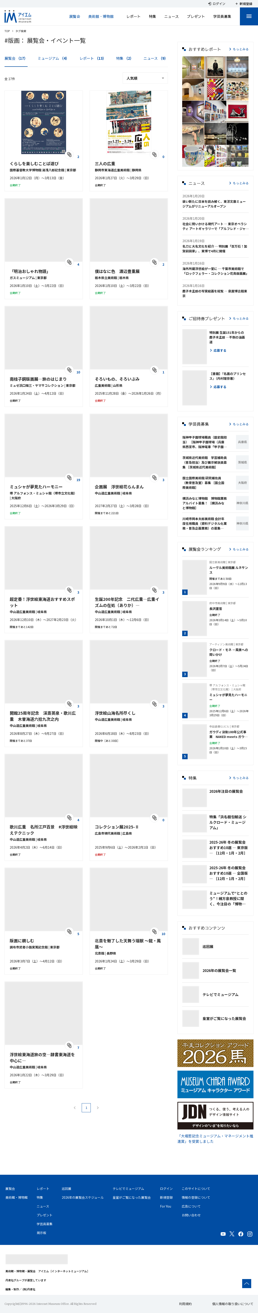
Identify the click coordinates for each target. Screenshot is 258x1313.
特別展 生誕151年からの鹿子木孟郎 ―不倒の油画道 (227, 337)
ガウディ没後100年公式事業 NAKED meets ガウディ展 (228, 734)
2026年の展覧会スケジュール (83, 1197)
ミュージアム (53, 58)
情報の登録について (196, 1197)
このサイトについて (196, 1188)
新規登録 (166, 1197)
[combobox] (145, 78)
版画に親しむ (22, 940)
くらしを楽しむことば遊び (34, 163)
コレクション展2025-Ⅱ (117, 827)
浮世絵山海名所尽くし (115, 713)
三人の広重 (105, 163)
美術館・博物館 (101, 16)
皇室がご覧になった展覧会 (224, 1018)
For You (165, 1206)
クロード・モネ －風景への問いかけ (228, 652)
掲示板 (41, 1232)
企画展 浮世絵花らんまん (119, 486)
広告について (191, 1206)
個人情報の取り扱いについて (232, 1303)
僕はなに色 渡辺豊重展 (117, 271)
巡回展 (208, 946)
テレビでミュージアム (221, 994)
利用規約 (185, 1303)
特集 (152, 16)
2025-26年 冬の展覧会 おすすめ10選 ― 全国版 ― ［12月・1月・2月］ (228, 873)
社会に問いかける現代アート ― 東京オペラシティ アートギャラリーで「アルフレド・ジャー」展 (214, 226)
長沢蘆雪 (215, 608)
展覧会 (74, 16)
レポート (133, 16)
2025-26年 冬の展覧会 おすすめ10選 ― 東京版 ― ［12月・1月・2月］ (228, 847)
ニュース (171, 16)
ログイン (166, 1188)
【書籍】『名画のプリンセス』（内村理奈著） (227, 376)
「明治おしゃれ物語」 (30, 271)
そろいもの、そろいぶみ (117, 379)
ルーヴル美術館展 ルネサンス (228, 570)
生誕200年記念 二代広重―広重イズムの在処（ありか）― (127, 602)
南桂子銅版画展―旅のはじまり (38, 379)
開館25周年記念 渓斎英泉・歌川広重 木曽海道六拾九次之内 (43, 716)
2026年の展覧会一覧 (219, 970)
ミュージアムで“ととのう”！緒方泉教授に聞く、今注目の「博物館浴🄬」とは (228, 898)
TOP (7, 31)
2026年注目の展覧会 (226, 791)
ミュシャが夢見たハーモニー (36, 486)
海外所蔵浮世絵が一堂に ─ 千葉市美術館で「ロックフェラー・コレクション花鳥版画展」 (215, 271)
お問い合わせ (191, 1215)
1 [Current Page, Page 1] (86, 1107)
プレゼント (196, 16)
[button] (193, 67)
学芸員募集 (222, 16)
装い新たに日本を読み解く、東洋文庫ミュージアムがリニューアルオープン (214, 203)
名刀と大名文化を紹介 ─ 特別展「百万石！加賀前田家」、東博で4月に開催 (214, 248)
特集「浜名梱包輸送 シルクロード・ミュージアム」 (227, 822)
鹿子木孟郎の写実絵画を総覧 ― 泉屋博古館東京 (214, 293)
